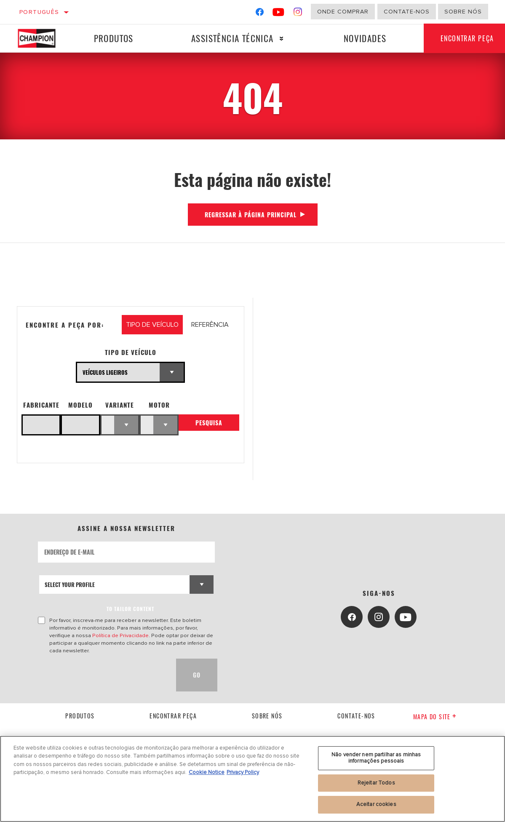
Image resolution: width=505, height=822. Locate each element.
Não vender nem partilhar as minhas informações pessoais (376, 758)
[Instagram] (298, 13)
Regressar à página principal (251, 214)
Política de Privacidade (120, 635)
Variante (119, 405)
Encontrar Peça (173, 715)
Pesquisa (208, 423)
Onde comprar (343, 11)
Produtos (113, 38)
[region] (252, 779)
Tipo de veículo (130, 352)
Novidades (364, 38)
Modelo (80, 405)
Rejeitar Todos (376, 782)
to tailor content (130, 608)
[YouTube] (279, 13)
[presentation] (102, 675)
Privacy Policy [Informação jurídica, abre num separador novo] (243, 772)
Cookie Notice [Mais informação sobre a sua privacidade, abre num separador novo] (206, 772)
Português (39, 12)
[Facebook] (259, 13)
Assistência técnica (232, 38)
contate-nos (356, 715)
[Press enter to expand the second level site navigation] (281, 38)
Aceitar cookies (376, 804)
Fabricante (41, 405)
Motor (159, 405)
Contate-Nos (407, 11)
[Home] (41, 38)
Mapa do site (435, 716)
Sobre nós (463, 11)
